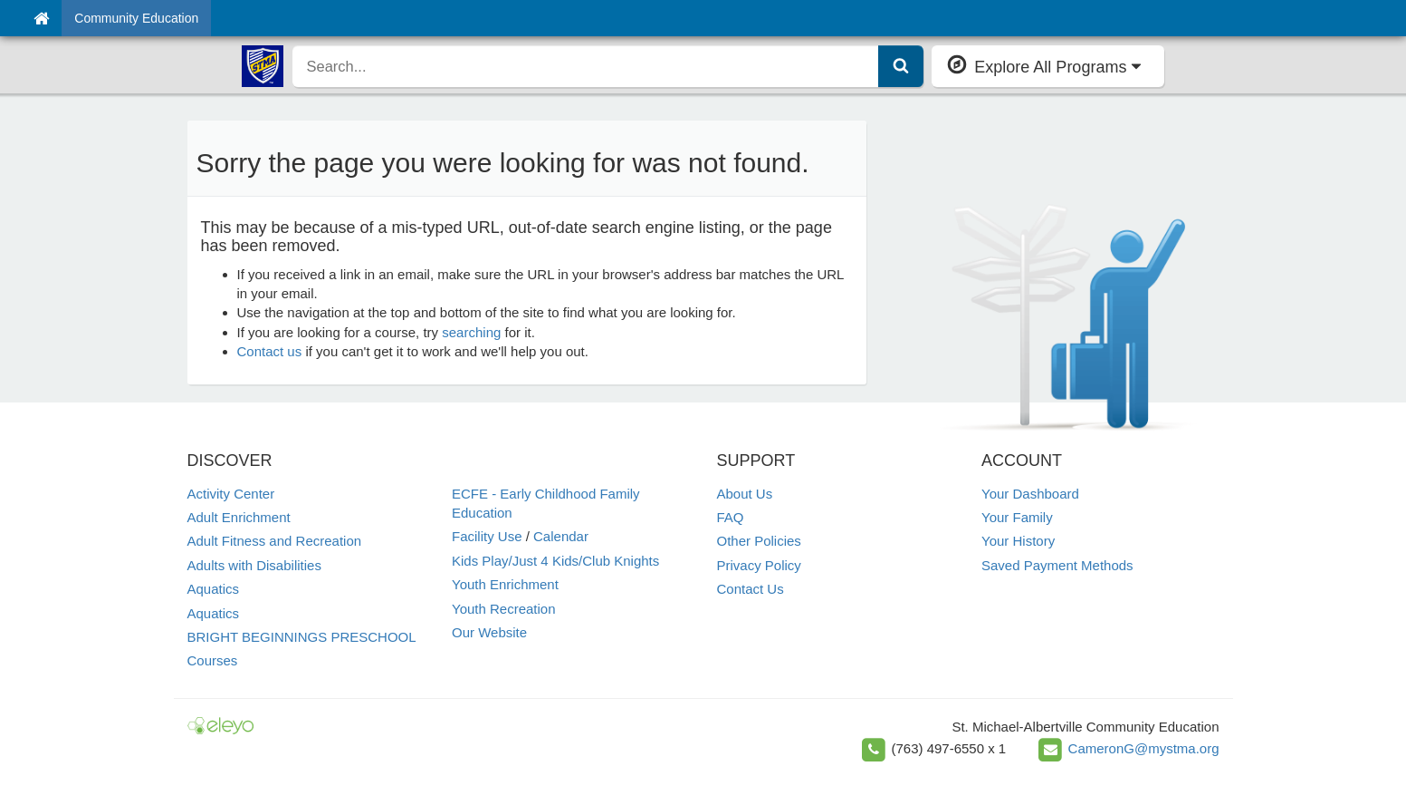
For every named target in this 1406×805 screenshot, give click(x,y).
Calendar (560, 536)
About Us (745, 493)
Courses (212, 660)
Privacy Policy (759, 565)
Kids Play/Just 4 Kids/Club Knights (555, 560)
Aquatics (213, 588)
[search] (586, 66)
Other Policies (759, 540)
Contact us (269, 351)
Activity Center (231, 493)
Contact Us (750, 588)
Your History (1018, 540)
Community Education (136, 18)
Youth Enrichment (505, 584)
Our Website (489, 632)
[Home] (41, 18)
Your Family (1017, 517)
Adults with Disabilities (254, 565)
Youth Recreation (504, 608)
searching (471, 332)
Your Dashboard (1030, 493)
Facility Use (487, 536)
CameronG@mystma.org (1143, 748)
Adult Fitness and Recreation (274, 540)
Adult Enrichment (239, 517)
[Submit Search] (900, 66)
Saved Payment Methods (1057, 565)
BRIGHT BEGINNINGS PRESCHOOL (301, 637)
